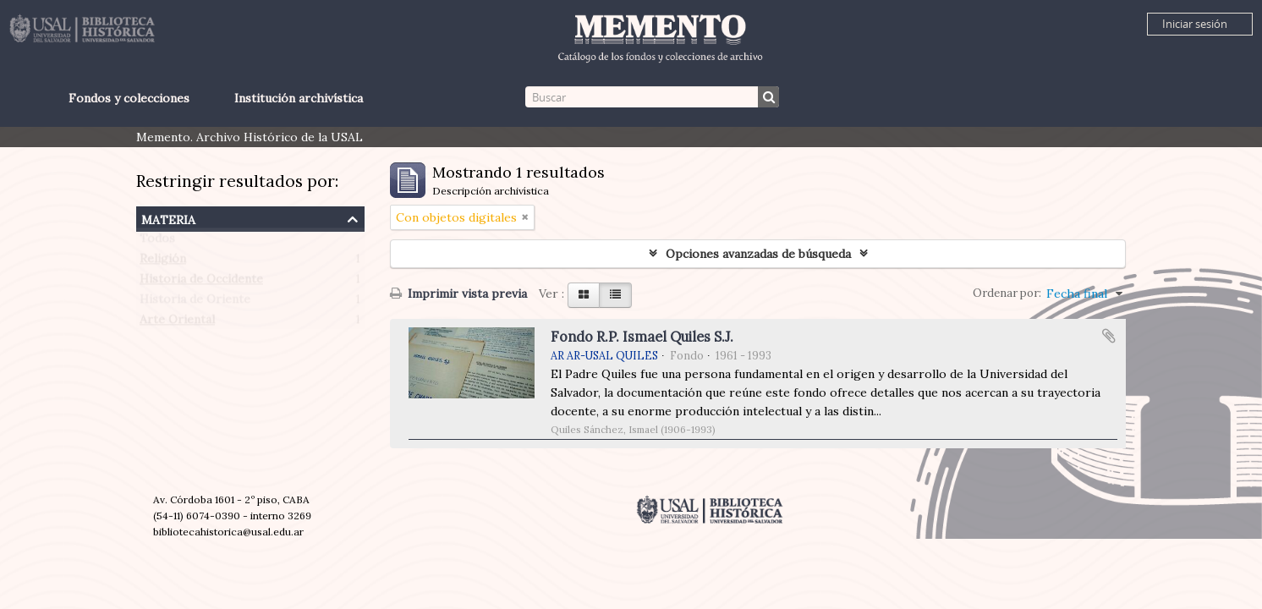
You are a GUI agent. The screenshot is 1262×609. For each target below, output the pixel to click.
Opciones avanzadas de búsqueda (758, 253)
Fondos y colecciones (129, 98)
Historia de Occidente (201, 282)
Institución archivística (298, 98)
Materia (168, 217)
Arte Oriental (177, 323)
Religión (163, 262)
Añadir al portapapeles (1108, 335)
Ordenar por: (1007, 293)
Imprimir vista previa (458, 293)
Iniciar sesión (1194, 23)
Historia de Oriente (195, 302)
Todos (157, 242)
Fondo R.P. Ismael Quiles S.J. (642, 336)
